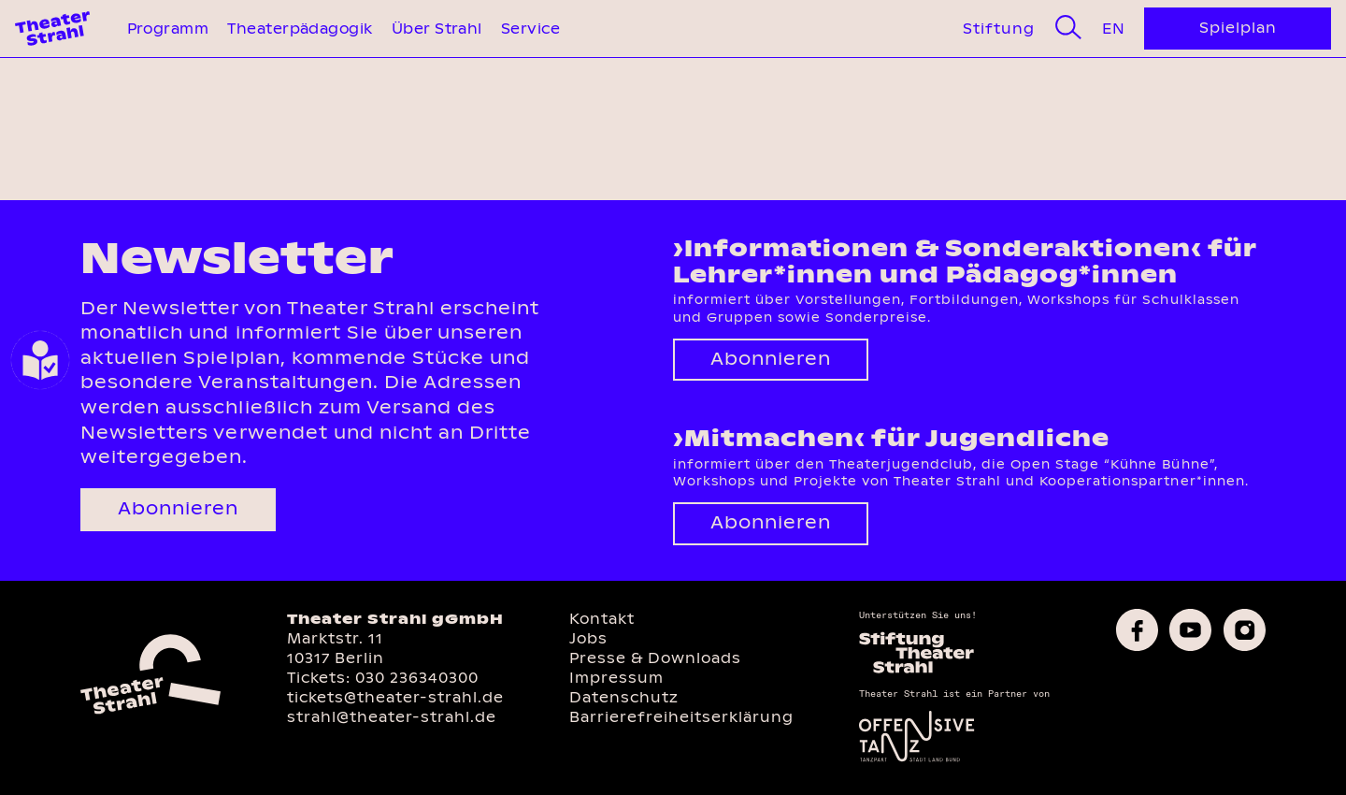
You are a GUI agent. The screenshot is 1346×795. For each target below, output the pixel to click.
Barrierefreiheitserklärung (681, 717)
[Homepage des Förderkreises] (916, 671)
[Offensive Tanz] (916, 760)
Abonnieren (178, 508)
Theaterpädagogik (299, 28)
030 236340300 (417, 678)
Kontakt (602, 619)
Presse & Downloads (655, 658)
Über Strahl (437, 28)
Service (530, 28)
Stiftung (999, 29)
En (1113, 29)
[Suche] (1068, 28)
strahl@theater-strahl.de (391, 717)
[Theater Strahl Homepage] (52, 28)
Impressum (616, 678)
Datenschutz (624, 697)
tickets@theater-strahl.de (395, 697)
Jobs (588, 638)
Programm (168, 28)
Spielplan (1238, 27)
